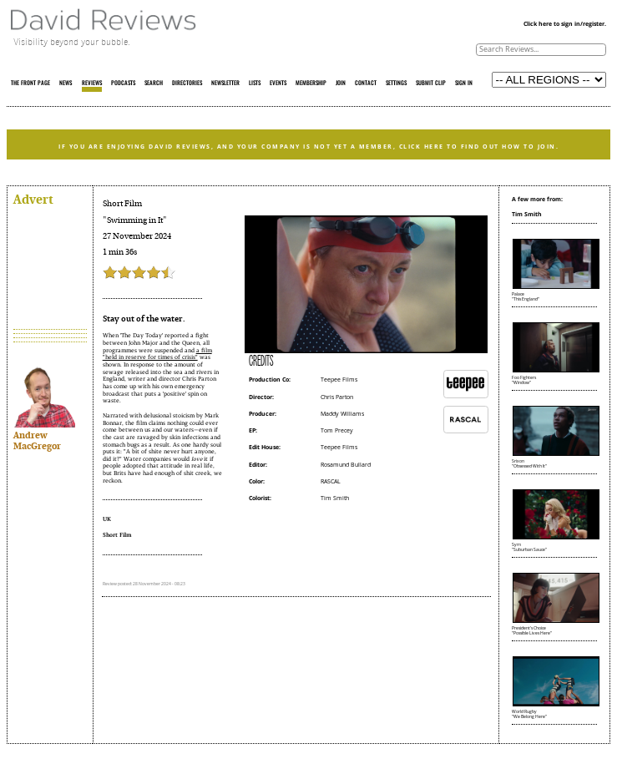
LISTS (254, 83)
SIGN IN (464, 83)
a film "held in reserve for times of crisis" (157, 354)
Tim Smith (335, 498)
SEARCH (153, 83)
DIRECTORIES (187, 83)
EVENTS (278, 83)
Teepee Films (339, 379)
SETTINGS (396, 83)
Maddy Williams (342, 413)
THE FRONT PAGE (30, 83)
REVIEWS (92, 83)
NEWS (65, 83)
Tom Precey (337, 430)
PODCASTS (123, 83)
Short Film (122, 203)
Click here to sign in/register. (564, 24)
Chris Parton (337, 397)
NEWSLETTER (225, 83)
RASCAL (331, 481)
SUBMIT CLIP (431, 83)
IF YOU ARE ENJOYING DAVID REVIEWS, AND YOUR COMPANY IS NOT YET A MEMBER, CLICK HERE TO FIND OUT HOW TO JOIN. (308, 146)
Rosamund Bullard (346, 464)
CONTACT (366, 83)
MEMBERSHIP (311, 83)
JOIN (341, 83)
